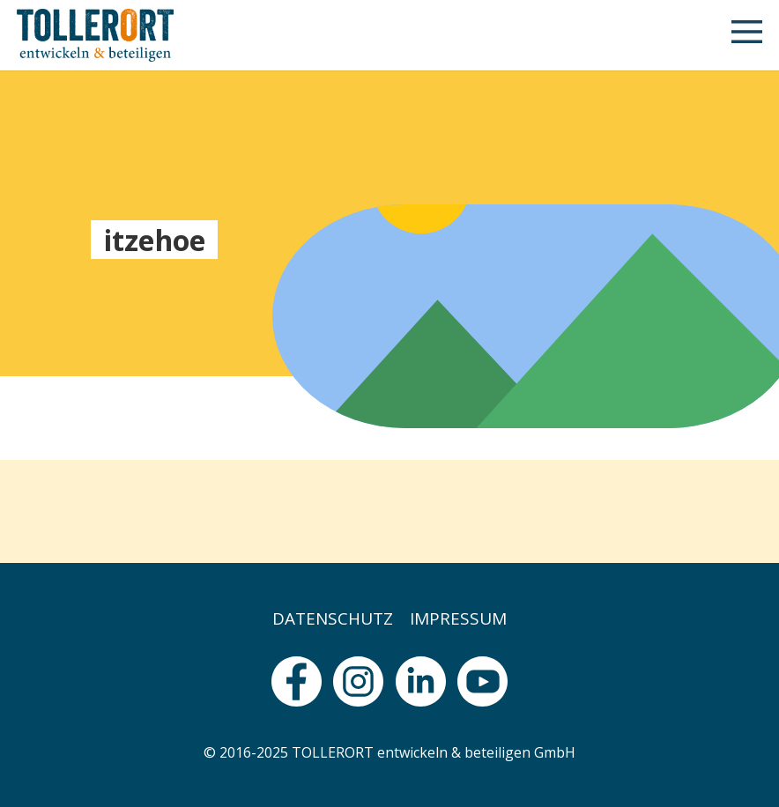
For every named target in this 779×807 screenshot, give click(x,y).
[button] (746, 35)
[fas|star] (296, 681)
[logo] (95, 35)
